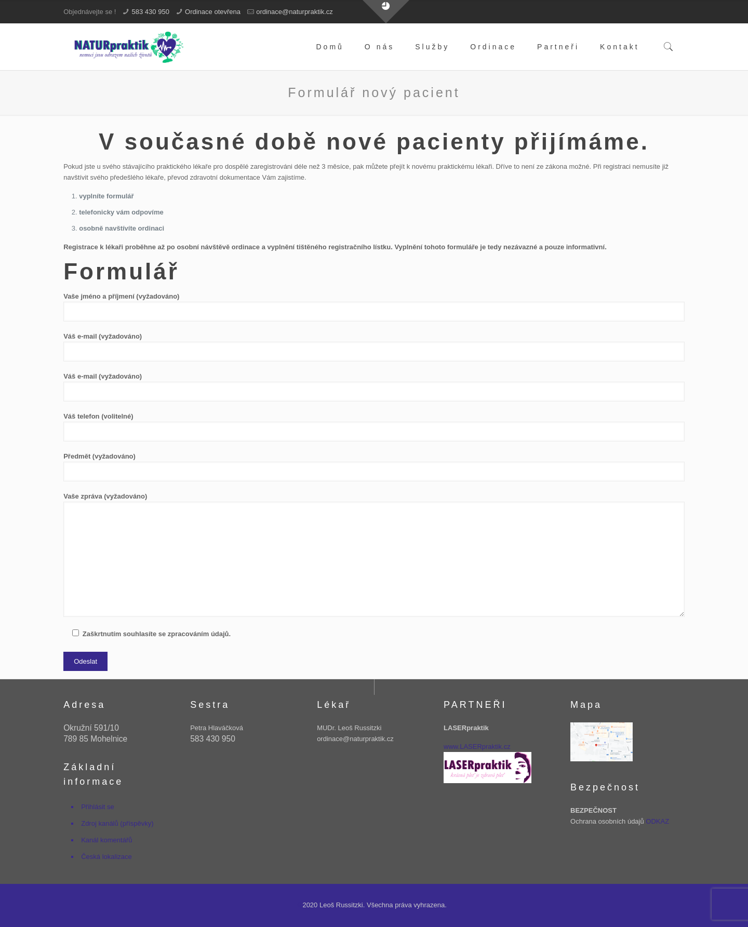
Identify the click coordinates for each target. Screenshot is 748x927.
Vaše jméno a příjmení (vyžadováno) (374, 306)
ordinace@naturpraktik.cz (294, 12)
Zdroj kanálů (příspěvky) (117, 823)
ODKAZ (657, 821)
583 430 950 (150, 12)
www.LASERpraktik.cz (477, 746)
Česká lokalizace (106, 857)
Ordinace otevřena (213, 12)
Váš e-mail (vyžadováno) (374, 346)
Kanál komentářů (106, 840)
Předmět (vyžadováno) (374, 466)
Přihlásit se (97, 807)
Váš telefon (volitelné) (374, 426)
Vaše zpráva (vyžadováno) (374, 554)
